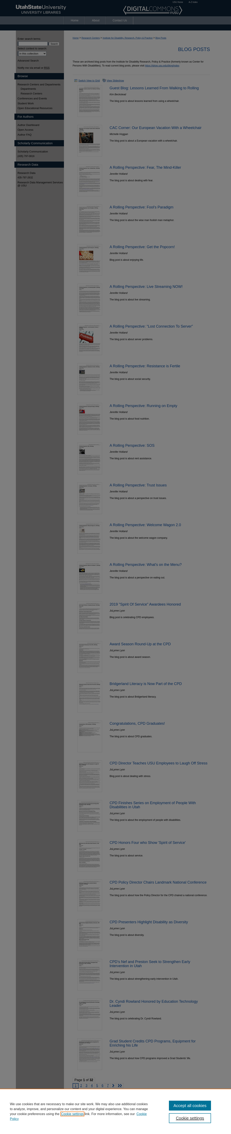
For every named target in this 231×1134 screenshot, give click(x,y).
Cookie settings (72, 1114)
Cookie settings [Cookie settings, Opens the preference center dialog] (190, 1118)
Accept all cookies (189, 1105)
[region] (115, 1111)
